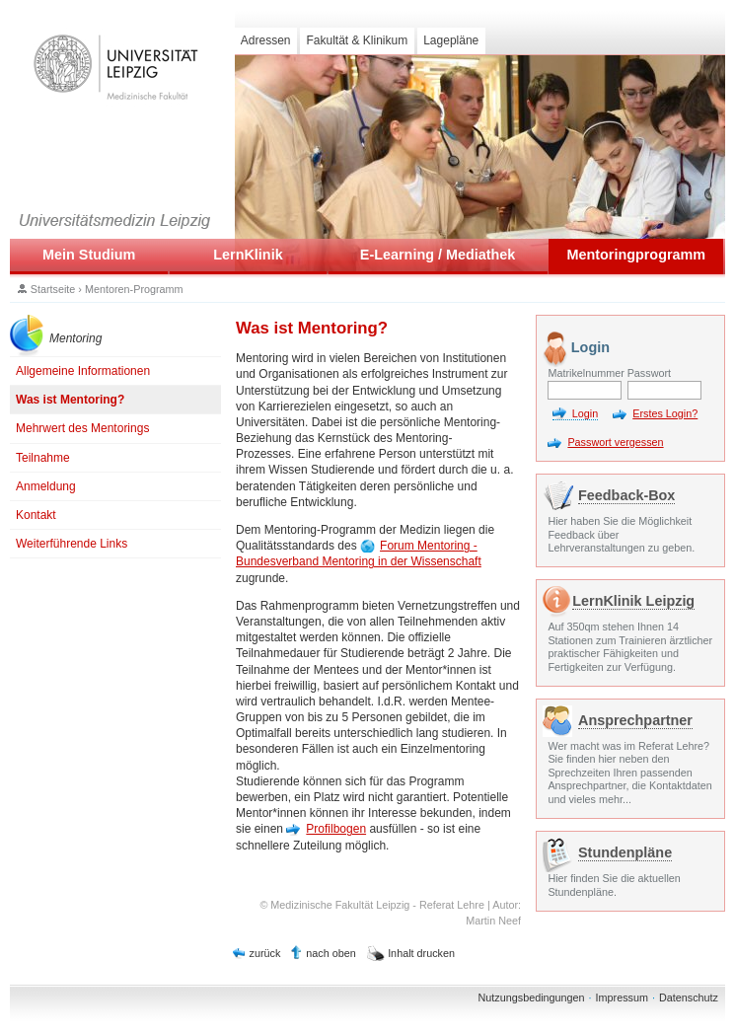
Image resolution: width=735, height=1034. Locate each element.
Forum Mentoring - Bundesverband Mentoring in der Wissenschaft (358, 553)
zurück (265, 953)
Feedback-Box (626, 495)
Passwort (649, 373)
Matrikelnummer (585, 373)
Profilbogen (336, 829)
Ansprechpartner (635, 720)
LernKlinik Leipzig (633, 601)
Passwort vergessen (615, 442)
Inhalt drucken (421, 953)
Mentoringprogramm (635, 254)
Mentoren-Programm (134, 289)
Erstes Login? (665, 413)
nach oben (330, 953)
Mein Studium (88, 254)
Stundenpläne (625, 852)
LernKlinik (247, 254)
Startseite (53, 289)
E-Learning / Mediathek (438, 254)
